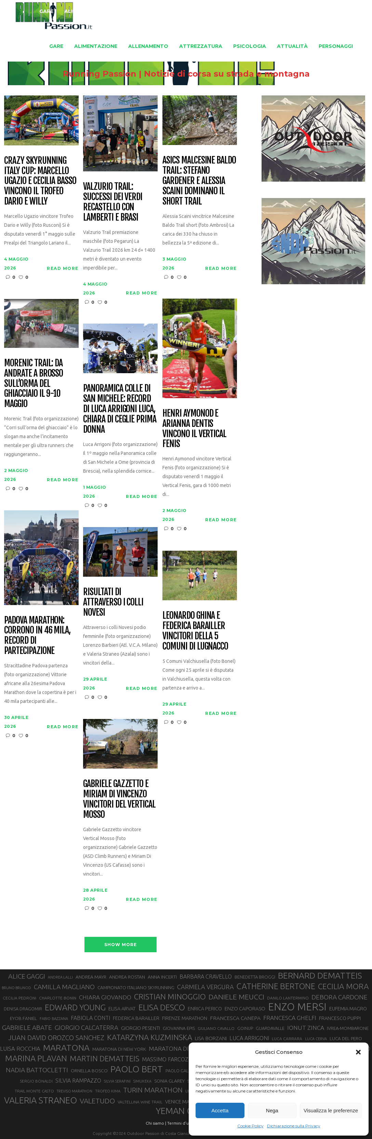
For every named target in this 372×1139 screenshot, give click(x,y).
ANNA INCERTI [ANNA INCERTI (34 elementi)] (162, 977)
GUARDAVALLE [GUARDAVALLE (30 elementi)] (270, 1028)
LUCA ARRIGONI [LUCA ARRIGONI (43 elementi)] (249, 1038)
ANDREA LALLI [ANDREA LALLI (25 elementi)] (60, 977)
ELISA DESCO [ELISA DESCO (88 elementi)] (161, 1007)
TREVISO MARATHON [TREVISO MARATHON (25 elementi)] (74, 1091)
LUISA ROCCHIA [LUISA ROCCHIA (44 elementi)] (20, 1049)
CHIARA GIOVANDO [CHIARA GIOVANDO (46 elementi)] (105, 997)
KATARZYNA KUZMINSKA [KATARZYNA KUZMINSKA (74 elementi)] (149, 1037)
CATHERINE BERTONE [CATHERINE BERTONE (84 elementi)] (276, 986)
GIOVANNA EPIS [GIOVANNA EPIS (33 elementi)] (179, 1028)
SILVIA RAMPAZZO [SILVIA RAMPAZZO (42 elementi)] (78, 1080)
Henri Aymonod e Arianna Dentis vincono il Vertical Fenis (194, 428)
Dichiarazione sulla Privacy (293, 1125)
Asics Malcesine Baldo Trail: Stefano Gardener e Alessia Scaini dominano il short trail (199, 180)
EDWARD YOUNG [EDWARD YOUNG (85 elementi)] (75, 1007)
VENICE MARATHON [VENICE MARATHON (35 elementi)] (186, 1101)
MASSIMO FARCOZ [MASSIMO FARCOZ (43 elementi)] (165, 1059)
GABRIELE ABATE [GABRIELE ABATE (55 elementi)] (27, 1027)
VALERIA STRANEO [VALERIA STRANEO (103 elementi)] (40, 1100)
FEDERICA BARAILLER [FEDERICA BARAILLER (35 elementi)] (136, 1018)
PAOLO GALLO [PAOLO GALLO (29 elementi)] (179, 1070)
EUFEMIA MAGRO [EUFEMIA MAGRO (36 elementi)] (348, 1008)
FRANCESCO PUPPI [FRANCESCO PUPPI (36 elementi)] (340, 1018)
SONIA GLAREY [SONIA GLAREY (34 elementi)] (169, 1081)
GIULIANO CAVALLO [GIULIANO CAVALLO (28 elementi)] (216, 1028)
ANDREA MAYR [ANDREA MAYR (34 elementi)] (91, 977)
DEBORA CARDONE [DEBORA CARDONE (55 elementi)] (339, 997)
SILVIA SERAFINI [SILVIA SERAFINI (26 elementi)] (117, 1081)
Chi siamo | (156, 1123)
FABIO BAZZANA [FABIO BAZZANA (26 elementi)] (54, 1019)
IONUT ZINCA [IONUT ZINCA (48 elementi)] (305, 1027)
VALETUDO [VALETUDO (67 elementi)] (97, 1101)
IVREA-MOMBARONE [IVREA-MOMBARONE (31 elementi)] (348, 1028)
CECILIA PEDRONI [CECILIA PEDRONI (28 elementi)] (19, 998)
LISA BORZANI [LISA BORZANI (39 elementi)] (211, 1038)
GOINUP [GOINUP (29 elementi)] (245, 1028)
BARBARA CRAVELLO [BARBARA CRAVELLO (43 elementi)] (206, 976)
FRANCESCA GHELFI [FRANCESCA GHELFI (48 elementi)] (289, 1017)
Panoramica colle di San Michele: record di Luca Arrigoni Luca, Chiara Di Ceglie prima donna (119, 408)
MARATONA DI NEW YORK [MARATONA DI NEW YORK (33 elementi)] (119, 1049)
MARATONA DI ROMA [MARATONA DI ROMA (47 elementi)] (178, 1048)
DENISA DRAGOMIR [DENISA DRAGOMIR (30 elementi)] (23, 1008)
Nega (272, 1110)
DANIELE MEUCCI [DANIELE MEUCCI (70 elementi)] (236, 997)
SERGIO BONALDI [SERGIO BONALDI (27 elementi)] (36, 1081)
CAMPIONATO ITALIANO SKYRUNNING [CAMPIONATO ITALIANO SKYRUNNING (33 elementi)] (135, 987)
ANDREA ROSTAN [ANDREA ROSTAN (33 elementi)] (127, 977)
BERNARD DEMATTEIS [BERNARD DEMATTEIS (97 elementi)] (320, 975)
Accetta (219, 1110)
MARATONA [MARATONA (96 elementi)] (66, 1047)
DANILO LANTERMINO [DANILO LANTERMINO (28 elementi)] (288, 998)
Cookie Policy (250, 1125)
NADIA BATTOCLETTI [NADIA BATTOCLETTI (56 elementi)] (37, 1070)
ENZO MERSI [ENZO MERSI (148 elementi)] (297, 1007)
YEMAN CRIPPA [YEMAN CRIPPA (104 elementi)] (185, 1111)
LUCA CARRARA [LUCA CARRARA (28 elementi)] (287, 1038)
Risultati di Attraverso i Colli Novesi (113, 602)
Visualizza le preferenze (331, 1110)
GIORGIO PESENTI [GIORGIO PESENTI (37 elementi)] (140, 1028)
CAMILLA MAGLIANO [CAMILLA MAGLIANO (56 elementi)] (64, 987)
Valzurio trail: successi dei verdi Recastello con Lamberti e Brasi (112, 202)
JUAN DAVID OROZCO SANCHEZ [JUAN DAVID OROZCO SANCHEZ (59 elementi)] (56, 1038)
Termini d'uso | (181, 1123)
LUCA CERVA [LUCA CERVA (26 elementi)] (316, 1039)
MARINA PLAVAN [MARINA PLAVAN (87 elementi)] (36, 1058)
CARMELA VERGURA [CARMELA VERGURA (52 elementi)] (205, 986)
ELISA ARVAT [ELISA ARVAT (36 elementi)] (122, 1008)
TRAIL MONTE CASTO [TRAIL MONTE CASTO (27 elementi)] (34, 1091)
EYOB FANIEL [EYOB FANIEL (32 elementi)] (23, 1018)
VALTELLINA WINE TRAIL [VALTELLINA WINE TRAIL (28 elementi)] (140, 1102)
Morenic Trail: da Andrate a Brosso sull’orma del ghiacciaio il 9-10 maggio (33, 383)
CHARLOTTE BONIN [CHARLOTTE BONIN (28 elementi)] (57, 998)
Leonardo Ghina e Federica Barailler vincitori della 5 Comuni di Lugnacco (195, 631)
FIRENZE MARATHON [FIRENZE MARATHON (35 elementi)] (184, 1018)
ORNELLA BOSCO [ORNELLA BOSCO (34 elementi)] (89, 1070)
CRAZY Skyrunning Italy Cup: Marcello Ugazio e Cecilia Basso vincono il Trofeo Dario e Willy (40, 181)
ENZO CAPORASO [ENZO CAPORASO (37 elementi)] (245, 1008)
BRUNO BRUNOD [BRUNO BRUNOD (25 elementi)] (16, 988)
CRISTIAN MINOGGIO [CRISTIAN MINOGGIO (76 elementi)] (170, 996)
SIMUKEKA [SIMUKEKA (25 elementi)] (142, 1081)
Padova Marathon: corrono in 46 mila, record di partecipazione (37, 635)
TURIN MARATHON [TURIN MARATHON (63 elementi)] (153, 1090)
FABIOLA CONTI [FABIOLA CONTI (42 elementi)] (90, 1018)
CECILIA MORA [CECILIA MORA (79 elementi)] (343, 986)
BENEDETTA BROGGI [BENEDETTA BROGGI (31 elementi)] (255, 976)
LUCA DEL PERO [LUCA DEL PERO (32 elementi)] (346, 1038)
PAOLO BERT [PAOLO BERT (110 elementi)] (136, 1068)
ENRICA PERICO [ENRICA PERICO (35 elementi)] (205, 1008)
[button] (358, 1052)
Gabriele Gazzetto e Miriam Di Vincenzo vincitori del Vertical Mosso (119, 799)
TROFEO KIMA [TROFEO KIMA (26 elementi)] (107, 1091)
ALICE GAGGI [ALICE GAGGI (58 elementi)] (26, 976)
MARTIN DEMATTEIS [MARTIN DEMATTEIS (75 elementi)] (104, 1058)
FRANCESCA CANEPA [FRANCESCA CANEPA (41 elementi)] (235, 1018)
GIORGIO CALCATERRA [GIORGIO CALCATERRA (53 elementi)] (86, 1027)
